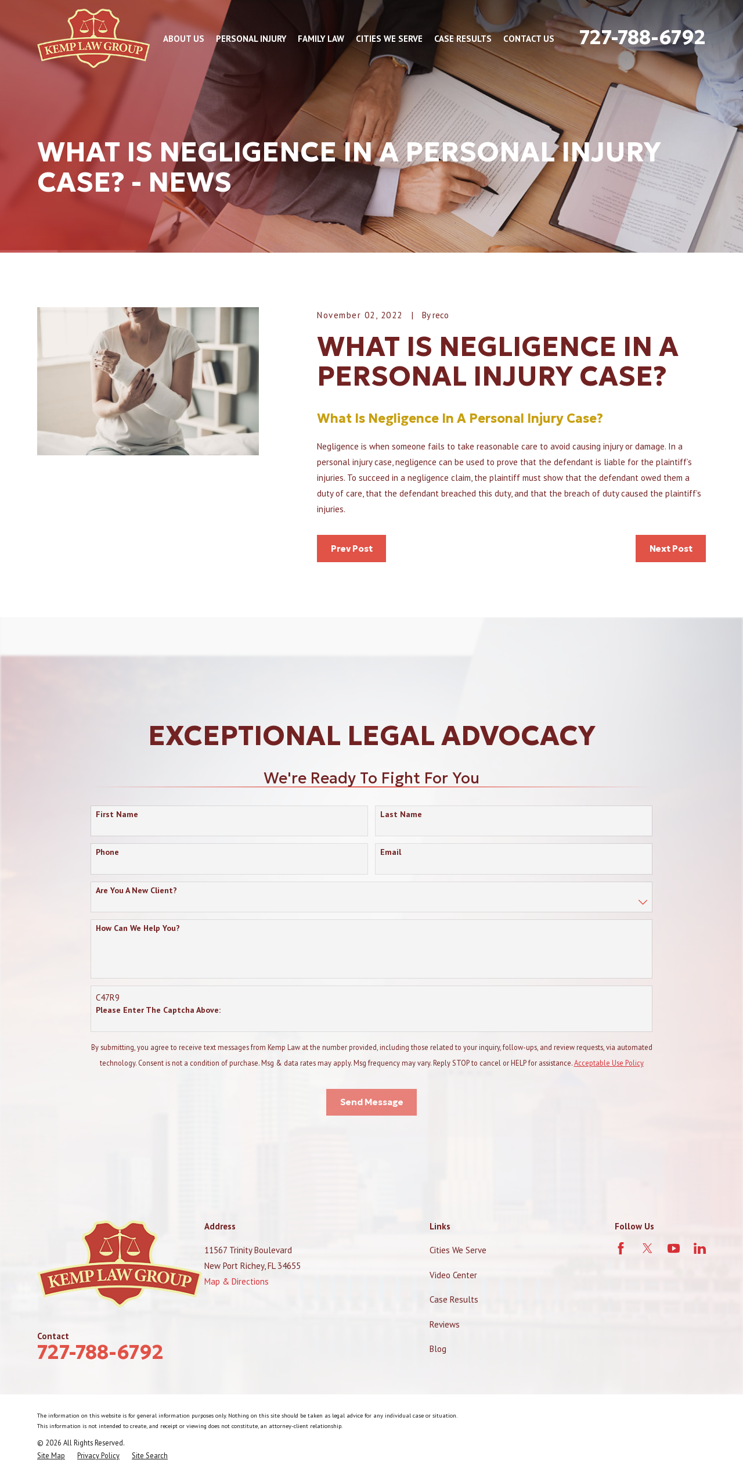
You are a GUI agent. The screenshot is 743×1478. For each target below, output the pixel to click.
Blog (438, 1348)
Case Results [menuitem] (463, 38)
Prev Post (352, 548)
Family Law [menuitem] (321, 38)
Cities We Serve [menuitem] (389, 38)
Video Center (453, 1275)
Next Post (671, 548)
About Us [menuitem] (183, 38)
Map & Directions (236, 1281)
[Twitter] (647, 1248)
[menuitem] (51, 1455)
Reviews (445, 1324)
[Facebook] (621, 1248)
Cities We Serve (458, 1250)
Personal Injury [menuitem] (251, 38)
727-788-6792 (642, 37)
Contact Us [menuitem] (528, 38)
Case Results (454, 1299)
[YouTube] (674, 1248)
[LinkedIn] (700, 1248)
